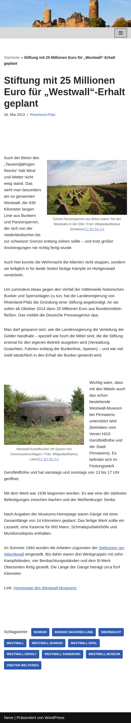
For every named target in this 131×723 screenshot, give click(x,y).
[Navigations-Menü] (120, 32)
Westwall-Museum (104, 654)
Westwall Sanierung (63, 654)
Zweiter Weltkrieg (23, 665)
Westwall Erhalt (22, 654)
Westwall (15, 643)
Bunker (40, 632)
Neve (8, 717)
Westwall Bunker (47, 643)
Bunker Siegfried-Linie (74, 632)
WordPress (54, 717)
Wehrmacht (111, 632)
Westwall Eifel (84, 643)
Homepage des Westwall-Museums (45, 588)
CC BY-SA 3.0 (94, 229)
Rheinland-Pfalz (42, 115)
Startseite (12, 57)
